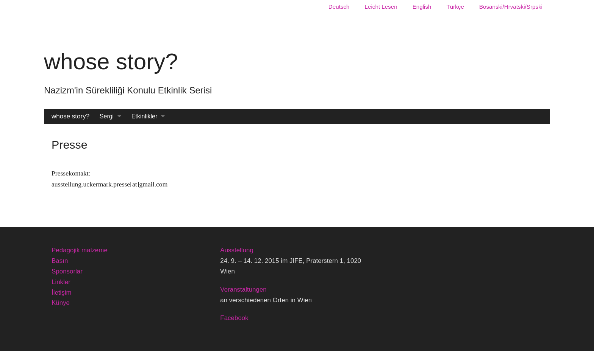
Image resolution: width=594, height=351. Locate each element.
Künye (61, 302)
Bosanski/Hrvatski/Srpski (510, 6)
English (422, 6)
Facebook (234, 317)
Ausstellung (236, 250)
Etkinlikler (144, 116)
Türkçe (455, 6)
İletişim (62, 292)
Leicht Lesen (381, 6)
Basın (60, 260)
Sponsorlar (67, 271)
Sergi (107, 116)
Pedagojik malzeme (80, 250)
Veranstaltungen (243, 289)
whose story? (70, 116)
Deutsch (339, 6)
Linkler (61, 282)
